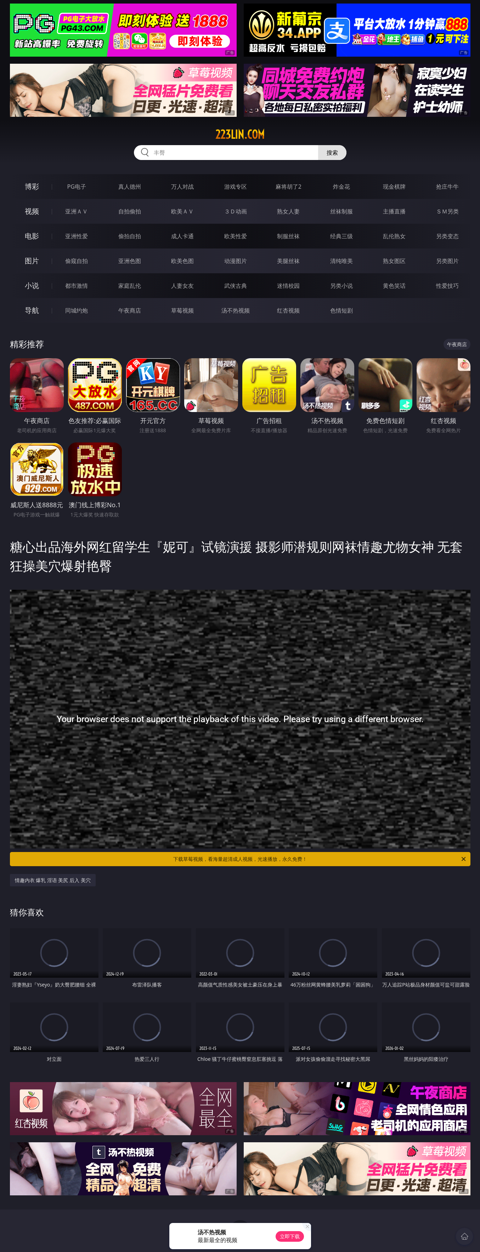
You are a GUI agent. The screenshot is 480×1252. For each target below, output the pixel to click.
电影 (32, 236)
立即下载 (290, 1236)
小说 (32, 285)
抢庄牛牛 (447, 186)
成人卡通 (182, 236)
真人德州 (129, 186)
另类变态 (447, 236)
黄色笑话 (394, 286)
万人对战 (182, 186)
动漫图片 (235, 261)
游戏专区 (235, 186)
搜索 (332, 152)
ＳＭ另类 (447, 211)
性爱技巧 (447, 286)
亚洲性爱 (76, 236)
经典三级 (341, 236)
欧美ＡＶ (182, 211)
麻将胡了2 (288, 186)
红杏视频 (288, 310)
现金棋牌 (394, 186)
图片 (32, 260)
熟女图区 (394, 261)
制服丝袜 (288, 236)
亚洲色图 (129, 261)
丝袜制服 (341, 211)
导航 (32, 310)
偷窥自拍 (76, 261)
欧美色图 (182, 261)
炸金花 (341, 186)
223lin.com (240, 134)
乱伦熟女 (394, 236)
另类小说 (341, 286)
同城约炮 (76, 310)
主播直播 (394, 211)
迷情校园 (288, 286)
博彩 (32, 186)
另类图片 (447, 261)
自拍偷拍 (129, 211)
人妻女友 (182, 286)
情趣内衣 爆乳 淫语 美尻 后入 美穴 (53, 880)
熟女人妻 (288, 211)
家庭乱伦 (129, 286)
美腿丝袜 (288, 261)
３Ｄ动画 (235, 211)
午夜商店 (129, 310)
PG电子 (76, 186)
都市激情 (76, 286)
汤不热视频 (235, 310)
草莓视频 (182, 310)
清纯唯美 (341, 261)
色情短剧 (341, 310)
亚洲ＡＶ (76, 211)
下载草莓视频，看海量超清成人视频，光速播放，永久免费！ (320, 859)
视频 (32, 211)
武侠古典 (235, 286)
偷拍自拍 (129, 236)
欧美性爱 (235, 236)
